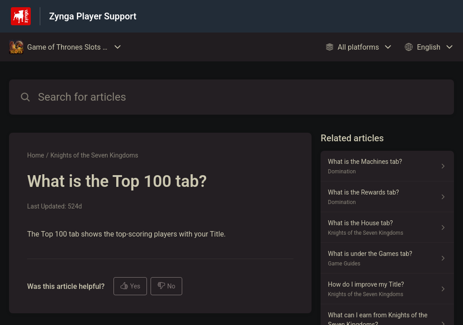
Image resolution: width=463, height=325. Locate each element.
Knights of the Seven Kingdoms (94, 155)
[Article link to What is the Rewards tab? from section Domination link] (387, 196)
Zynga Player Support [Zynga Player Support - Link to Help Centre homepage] (93, 16)
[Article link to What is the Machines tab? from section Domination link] (387, 166)
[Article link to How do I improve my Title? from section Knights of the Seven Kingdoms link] (387, 289)
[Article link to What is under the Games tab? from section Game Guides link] (387, 258)
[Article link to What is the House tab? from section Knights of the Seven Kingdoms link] (387, 227)
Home (35, 155)
